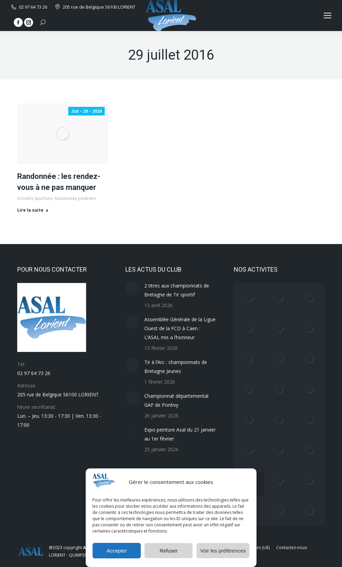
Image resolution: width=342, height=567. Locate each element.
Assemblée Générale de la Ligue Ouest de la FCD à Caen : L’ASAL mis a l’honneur (180, 328)
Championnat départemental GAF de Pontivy (176, 400)
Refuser (168, 551)
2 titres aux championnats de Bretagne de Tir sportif (176, 290)
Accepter (116, 551)
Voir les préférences (223, 551)
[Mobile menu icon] (327, 15)
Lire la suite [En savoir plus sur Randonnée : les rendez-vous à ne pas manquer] (33, 210)
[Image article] (132, 288)
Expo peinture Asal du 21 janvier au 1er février (180, 434)
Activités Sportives (35, 198)
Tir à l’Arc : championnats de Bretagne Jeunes (175, 366)
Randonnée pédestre (75, 198)
